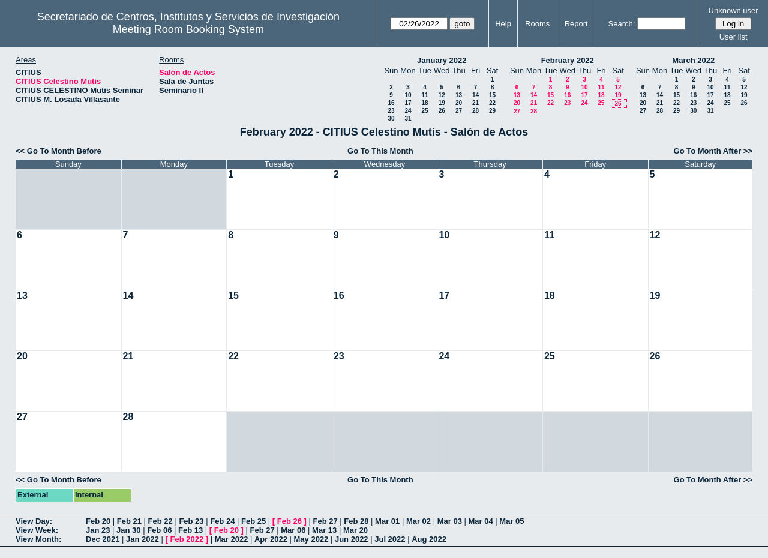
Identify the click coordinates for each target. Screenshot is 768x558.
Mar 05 (511, 521)
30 (391, 118)
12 (442, 95)
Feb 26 (289, 521)
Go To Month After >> (713, 150)
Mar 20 (355, 530)
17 (407, 103)
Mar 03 (449, 521)
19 (442, 103)
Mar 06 (293, 530)
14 (475, 95)
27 (458, 110)
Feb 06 (159, 530)
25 (424, 110)
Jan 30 (128, 530)
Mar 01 (387, 521)
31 (407, 118)
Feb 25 (253, 521)
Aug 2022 (429, 539)
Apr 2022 (270, 539)
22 (492, 103)
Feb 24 (222, 521)
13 (458, 95)
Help (503, 23)
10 (407, 95)
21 (475, 103)
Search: (621, 23)
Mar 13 (324, 530)
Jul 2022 (389, 539)
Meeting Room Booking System (188, 29)
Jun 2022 (351, 539)
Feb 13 (190, 530)
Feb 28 (356, 521)
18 (424, 103)
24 (407, 110)
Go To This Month (380, 150)
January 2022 (441, 60)
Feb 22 (160, 521)
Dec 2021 (102, 539)
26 (442, 110)
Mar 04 (481, 521)
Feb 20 (98, 521)
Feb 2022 (187, 539)
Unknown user (733, 10)
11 (424, 95)
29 (492, 110)
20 (458, 103)
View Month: (38, 539)
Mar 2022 (231, 539)
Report (576, 23)
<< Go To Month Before (58, 150)
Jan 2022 (142, 539)
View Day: (34, 521)
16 (391, 103)
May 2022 (311, 539)
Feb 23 (191, 521)
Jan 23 (98, 530)
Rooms (537, 23)
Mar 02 (418, 521)
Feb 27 (325, 521)
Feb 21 (129, 521)
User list (733, 36)
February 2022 (567, 60)
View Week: (37, 530)
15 (492, 95)
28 (475, 110)
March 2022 (693, 60)
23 (391, 110)
